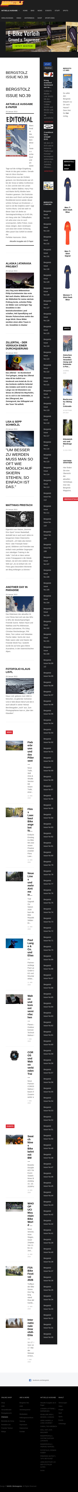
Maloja (3, 1431)
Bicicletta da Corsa (7, 1421)
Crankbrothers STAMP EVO (48, 135)
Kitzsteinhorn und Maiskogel (67, 442)
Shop (40, 18)
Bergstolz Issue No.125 (47, 330)
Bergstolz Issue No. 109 (47, 535)
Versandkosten (6, 1410)
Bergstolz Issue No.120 (47, 394)
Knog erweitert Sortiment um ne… (48, 83)
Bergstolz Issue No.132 (47, 240)
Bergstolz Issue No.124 (47, 342)
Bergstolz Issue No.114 (47, 471)
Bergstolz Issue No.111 (47, 509)
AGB (2, 1406)
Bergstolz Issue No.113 (47, 483)
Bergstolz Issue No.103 (47, 612)
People (61, 1410)
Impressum (23, 1425)
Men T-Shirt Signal (68, 253)
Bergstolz (12, 4)
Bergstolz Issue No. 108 (47, 547)
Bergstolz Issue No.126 (47, 317)
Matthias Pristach (19, 505)
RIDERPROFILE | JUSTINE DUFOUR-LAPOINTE (47, 1438)
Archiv (42, 1470)
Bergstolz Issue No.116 (47, 445)
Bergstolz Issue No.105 (47, 586)
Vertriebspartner (24, 1410)
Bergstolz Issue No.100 (47, 650)
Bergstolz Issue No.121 (47, 381)
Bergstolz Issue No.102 (47, 624)
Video (18, 18)
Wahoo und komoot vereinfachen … (31, 1008)
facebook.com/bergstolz (41, 1380)
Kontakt (22, 1431)
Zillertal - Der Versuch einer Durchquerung (17, 345)
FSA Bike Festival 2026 (31, 1273)
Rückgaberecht (6, 1413)
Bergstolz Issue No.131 (47, 253)
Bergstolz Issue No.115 (47, 458)
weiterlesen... (49, 122)
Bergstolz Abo (24, 1403)
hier (67, 113)
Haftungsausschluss (26, 1418)
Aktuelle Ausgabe (9, 11)
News (40, 11)
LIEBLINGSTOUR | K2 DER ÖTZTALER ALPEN (48, 1464)
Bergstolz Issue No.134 (47, 214)
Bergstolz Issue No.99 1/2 (48, 663)
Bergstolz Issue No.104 (47, 599)
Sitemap (22, 1421)
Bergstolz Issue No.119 (47, 406)
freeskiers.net (6, 1425)
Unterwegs (29, 18)
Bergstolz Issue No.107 (47, 560)
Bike (32, 11)
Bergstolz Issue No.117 (47, 432)
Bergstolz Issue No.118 (47, 419)
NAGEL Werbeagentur (14, 1486)
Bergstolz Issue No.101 (47, 637)
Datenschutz (23, 1428)
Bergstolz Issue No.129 (47, 278)
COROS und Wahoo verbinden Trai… (31, 1064)
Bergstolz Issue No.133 (47, 227)
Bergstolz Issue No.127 (47, 304)
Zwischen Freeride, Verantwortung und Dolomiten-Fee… (67, 361)
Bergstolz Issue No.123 (47, 355)
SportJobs (50, 18)
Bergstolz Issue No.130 (47, 265)
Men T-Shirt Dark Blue (67, 209)
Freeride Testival (7, 1428)
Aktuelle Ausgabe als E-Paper (21, 241)
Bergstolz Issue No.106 (47, 573)
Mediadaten (23, 1414)
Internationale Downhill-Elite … (31, 1329)
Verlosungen (7, 18)
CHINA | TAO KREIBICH (48, 1426)
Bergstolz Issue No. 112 (47, 496)
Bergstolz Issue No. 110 (47, 522)
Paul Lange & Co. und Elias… (31, 949)
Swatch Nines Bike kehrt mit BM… (31, 1148)
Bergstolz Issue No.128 (47, 291)
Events (48, 11)
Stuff (57, 11)
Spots (65, 11)
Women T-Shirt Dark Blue (67, 297)
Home (25, 11)
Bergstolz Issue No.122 (47, 368)
